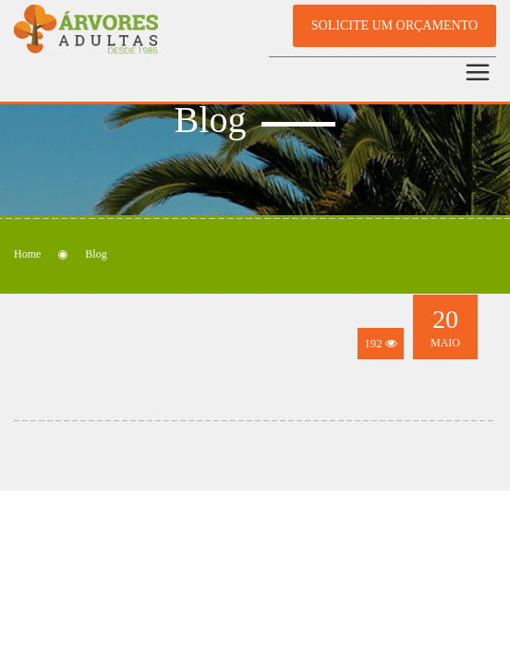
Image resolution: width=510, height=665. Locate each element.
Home (27, 254)
